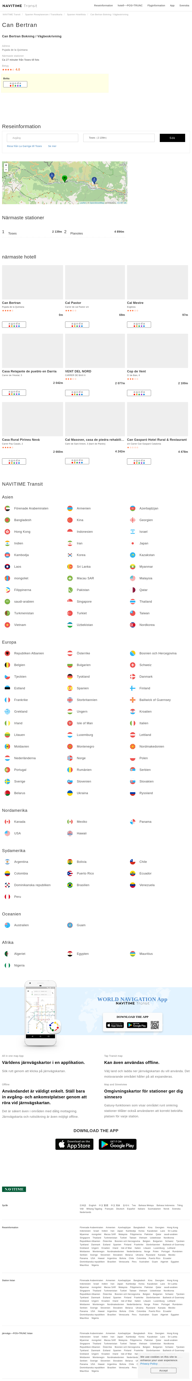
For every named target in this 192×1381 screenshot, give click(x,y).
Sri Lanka (172, 1231)
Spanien (117, 1244)
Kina (150, 1227)
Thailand (97, 1238)
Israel (96, 1231)
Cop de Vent (136, 371)
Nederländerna (134, 1251)
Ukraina (139, 1255)
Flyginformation (156, 5)
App (172, 5)
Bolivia (122, 1258)
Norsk (166, 1209)
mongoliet (96, 1234)
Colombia (141, 1258)
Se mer (52, 146)
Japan (120, 1231)
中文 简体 (115, 1205)
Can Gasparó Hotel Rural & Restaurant (157, 439)
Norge (147, 1251)
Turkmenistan (110, 1238)
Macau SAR (110, 1234)
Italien (138, 1248)
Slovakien (118, 1255)
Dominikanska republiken (92, 1262)
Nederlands (85, 1212)
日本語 (83, 1205)
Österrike (107, 1241)
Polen (156, 1251)
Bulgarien (158, 1241)
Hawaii (101, 1258)
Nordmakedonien (115, 1251)
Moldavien (85, 1251)
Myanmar (84, 1234)
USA (93, 1258)
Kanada (162, 1255)
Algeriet (164, 1262)
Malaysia (123, 1234)
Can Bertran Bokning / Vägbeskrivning (32, 36)
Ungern (95, 1248)
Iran (113, 1231)
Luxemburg (159, 1248)
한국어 (126, 1205)
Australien (144, 1262)
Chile (131, 1258)
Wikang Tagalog (94, 1209)
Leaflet (83, 203)
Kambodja (131, 1231)
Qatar (158, 1234)
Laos (162, 1231)
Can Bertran (19, 25)
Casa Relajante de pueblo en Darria (29, 371)
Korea (142, 1231)
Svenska (176, 1209)
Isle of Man (126, 1248)
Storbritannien (153, 1244)
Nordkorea (169, 1238)
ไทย (134, 1205)
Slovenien (105, 1255)
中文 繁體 (103, 1205)
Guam (155, 1262)
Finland (127, 1244)
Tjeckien (180, 1241)
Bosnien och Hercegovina (127, 1241)
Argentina (112, 1258)
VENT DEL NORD (78, 371)
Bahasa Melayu (146, 1205)
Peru (134, 1262)
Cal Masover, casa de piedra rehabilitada (96, 439)
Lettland (171, 1248)
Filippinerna (136, 1234)
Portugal (165, 1251)
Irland (115, 1248)
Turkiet (123, 1238)
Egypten (175, 1262)
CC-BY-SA (122, 203)
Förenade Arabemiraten (91, 1227)
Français (109, 1209)
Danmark (95, 1244)
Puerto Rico (154, 1258)
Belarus (129, 1255)
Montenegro (98, 1251)
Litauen (147, 1248)
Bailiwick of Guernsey (173, 1244)
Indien (105, 1231)
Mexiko (171, 1255)
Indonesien (85, 1231)
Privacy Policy (149, 1363)
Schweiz (169, 1241)
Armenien (110, 1227)
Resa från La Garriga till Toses (24, 146)
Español (131, 1209)
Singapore (85, 1238)
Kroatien (105, 1248)
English (92, 1205)
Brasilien (111, 1262)
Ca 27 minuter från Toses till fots (20, 59)
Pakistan (149, 1234)
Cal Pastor (73, 303)
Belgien (146, 1241)
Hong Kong (172, 1227)
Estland (107, 1244)
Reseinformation (103, 5)
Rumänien (177, 1251)
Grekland (84, 1248)
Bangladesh (139, 1227)
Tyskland (84, 1244)
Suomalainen (154, 1209)
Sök (172, 138)
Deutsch (120, 1209)
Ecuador (167, 1258)
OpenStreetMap (97, 203)
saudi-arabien (171, 1234)
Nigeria (95, 1265)
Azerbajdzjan (124, 1227)
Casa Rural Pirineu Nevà (21, 439)
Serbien (83, 1255)
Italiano (141, 1209)
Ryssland (150, 1255)
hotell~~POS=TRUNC (130, 5)
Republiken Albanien (90, 1241)
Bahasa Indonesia (166, 1205)
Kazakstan (152, 1231)
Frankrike (138, 1244)
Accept (163, 1370)
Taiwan (132, 1238)
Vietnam (143, 1238)
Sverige (94, 1255)
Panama (84, 1258)
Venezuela (124, 1262)
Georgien (159, 1227)
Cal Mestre (135, 303)
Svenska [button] (184, 5)
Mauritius (84, 1265)
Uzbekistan (155, 1238)
